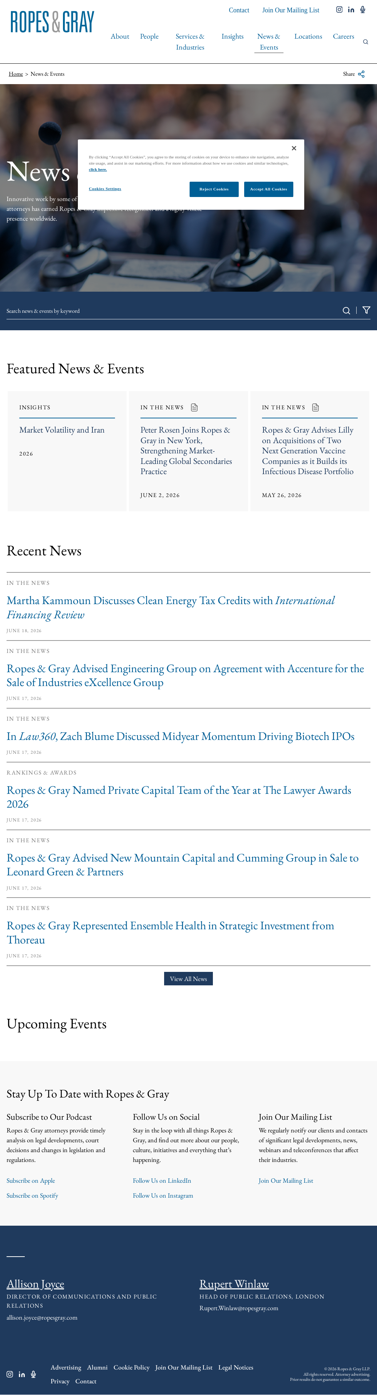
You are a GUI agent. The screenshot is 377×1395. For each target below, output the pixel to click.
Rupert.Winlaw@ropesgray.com (238, 1308)
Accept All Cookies (268, 189)
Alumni (97, 1368)
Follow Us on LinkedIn (162, 1181)
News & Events (268, 41)
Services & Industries (190, 41)
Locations (308, 36)
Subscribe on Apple (31, 1181)
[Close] (294, 148)
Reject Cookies (214, 189)
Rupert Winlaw (234, 1284)
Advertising (66, 1368)
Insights (232, 36)
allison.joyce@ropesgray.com (42, 1317)
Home (16, 74)
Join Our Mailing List (291, 10)
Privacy (60, 1381)
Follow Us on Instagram (163, 1196)
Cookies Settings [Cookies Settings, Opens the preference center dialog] (105, 188)
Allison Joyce (35, 1284)
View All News (188, 979)
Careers (343, 36)
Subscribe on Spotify (32, 1196)
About (120, 36)
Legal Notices (235, 1368)
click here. (98, 169)
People (149, 36)
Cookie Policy (132, 1368)
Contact (239, 10)
